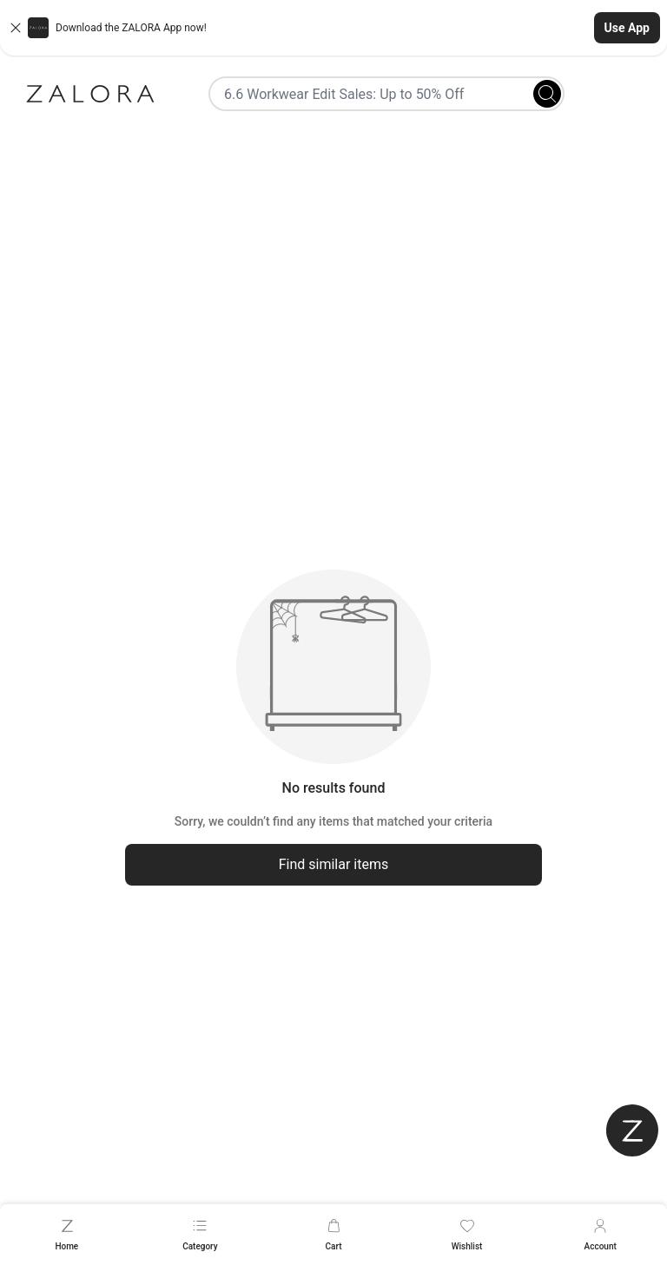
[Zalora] (90, 93)
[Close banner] (15, 27)
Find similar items (334, 864)
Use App (627, 28)
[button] (333, 28)
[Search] (547, 94)
